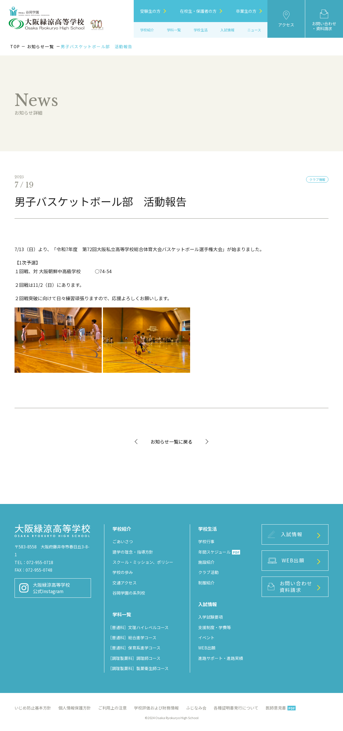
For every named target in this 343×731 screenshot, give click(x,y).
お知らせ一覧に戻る (171, 441)
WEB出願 (206, 648)
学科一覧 (174, 29)
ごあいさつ (122, 541)
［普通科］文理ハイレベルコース (138, 627)
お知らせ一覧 (40, 46)
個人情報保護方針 (74, 708)
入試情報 (285, 534)
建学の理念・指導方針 (132, 552)
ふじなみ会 (196, 708)
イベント (206, 637)
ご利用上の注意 (112, 708)
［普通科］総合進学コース (132, 637)
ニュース (254, 29)
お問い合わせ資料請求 (290, 586)
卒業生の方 (249, 11)
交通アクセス (124, 583)
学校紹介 (147, 29)
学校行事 (206, 541)
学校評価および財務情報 (156, 708)
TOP (15, 46)
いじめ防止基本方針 (33, 708)
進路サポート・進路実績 (220, 658)
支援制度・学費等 (214, 627)
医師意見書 (281, 708)
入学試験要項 (210, 617)
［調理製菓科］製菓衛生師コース (138, 668)
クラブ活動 (208, 572)
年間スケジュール (219, 552)
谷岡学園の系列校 (128, 593)
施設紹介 (206, 562)
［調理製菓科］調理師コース (134, 658)
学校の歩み (122, 572)
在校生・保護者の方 (201, 11)
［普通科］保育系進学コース (134, 648)
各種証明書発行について (236, 708)
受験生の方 (153, 11)
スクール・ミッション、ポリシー (142, 562)
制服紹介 (206, 583)
